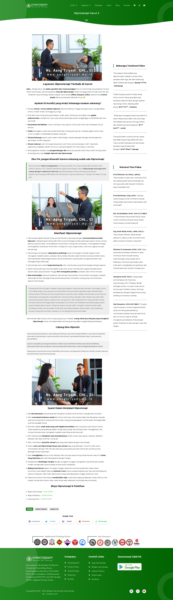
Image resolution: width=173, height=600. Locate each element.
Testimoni (72, 575)
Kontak (71, 579)
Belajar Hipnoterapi (100, 567)
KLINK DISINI (48, 485)
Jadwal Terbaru (98, 571)
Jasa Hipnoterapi (99, 563)
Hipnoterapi (41, 509)
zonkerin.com (51, 594)
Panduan (95, 579)
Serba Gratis (97, 575)
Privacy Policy (73, 567)
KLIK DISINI (49, 481)
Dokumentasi (73, 571)
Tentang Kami (73, 563)
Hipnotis (54, 509)
